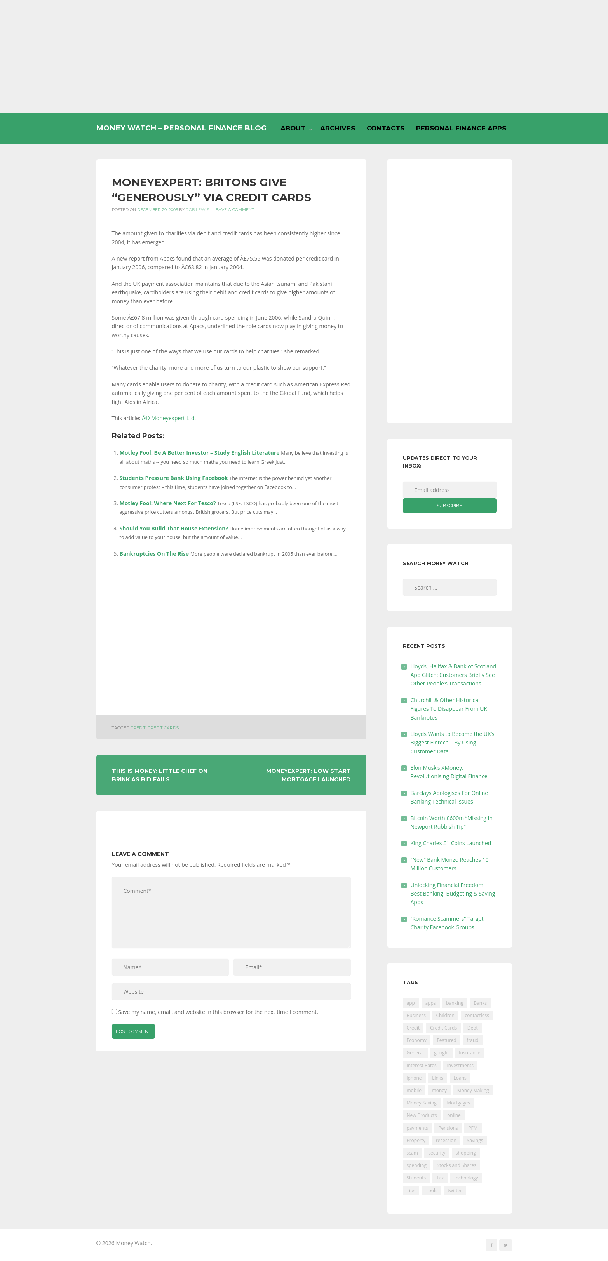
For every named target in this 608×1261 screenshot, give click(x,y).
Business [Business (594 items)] (416, 1015)
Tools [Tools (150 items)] (431, 1190)
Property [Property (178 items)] (416, 1140)
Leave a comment (233, 209)
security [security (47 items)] (436, 1153)
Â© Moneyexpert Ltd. (169, 418)
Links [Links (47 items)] (437, 1078)
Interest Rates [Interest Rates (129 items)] (422, 1065)
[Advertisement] (304, 56)
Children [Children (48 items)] (445, 1015)
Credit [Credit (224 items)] (413, 1027)
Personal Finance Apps (461, 128)
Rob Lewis (197, 209)
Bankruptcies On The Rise (154, 553)
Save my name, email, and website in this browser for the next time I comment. (218, 1012)
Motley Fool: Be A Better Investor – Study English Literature (200, 452)
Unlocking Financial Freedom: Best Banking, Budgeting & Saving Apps (453, 893)
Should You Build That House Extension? (174, 528)
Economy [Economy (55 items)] (417, 1040)
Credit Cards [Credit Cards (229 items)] (443, 1027)
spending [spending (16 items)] (417, 1165)
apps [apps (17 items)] (430, 1003)
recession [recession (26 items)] (446, 1140)
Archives (337, 128)
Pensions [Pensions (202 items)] (448, 1128)
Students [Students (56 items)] (416, 1177)
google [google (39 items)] (441, 1052)
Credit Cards (163, 728)
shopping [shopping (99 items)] (466, 1153)
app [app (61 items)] (411, 1003)
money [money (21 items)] (439, 1090)
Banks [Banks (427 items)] (480, 1003)
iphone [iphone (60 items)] (414, 1078)
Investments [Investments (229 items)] (460, 1065)
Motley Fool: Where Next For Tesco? (168, 503)
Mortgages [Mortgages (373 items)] (458, 1102)
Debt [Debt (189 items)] (472, 1027)
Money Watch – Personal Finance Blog (181, 127)
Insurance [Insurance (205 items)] (469, 1052)
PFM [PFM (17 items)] (472, 1128)
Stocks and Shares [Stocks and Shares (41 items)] (456, 1165)
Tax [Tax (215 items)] (440, 1177)
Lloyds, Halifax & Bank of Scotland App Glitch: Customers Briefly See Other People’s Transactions (454, 675)
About (292, 128)
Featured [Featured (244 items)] (446, 1040)
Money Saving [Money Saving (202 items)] (422, 1102)
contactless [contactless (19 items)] (477, 1015)
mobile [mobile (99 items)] (414, 1090)
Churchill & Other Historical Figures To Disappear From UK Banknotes (449, 708)
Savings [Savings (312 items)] (475, 1140)
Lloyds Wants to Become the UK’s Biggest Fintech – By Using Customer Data (453, 742)
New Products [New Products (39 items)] (422, 1115)
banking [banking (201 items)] (454, 1003)
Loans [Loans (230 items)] (460, 1078)
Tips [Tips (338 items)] (411, 1190)
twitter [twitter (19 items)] (455, 1190)
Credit (138, 728)
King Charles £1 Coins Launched (451, 843)
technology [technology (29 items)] (466, 1177)
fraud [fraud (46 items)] (472, 1040)
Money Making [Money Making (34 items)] (473, 1090)
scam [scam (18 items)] (412, 1153)
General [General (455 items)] (415, 1052)
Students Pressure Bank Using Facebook (174, 478)
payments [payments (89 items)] (417, 1128)
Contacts (385, 128)
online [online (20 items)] (454, 1115)
